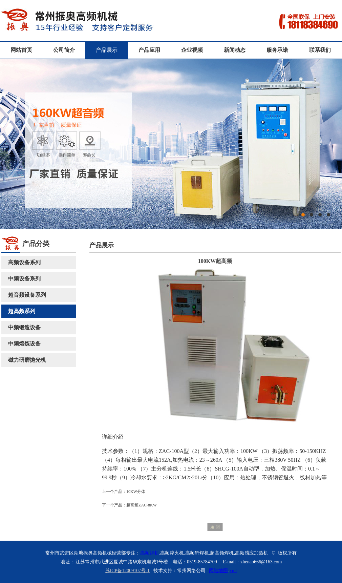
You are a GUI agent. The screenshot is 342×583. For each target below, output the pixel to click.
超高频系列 (21, 311)
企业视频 (192, 50)
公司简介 (64, 50)
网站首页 (21, 50)
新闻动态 (234, 50)
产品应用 (149, 50)
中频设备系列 (24, 279)
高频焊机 (149, 553)
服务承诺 (277, 50)
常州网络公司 (191, 570)
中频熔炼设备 (24, 344)
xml (233, 570)
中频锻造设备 (24, 327)
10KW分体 (135, 491)
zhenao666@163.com (261, 561)
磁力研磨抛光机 (27, 360)
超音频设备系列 (27, 295)
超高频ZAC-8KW (141, 505)
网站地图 (218, 570)
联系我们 (320, 50)
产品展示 (106, 50)
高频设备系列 (24, 262)
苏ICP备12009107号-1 (127, 570)
